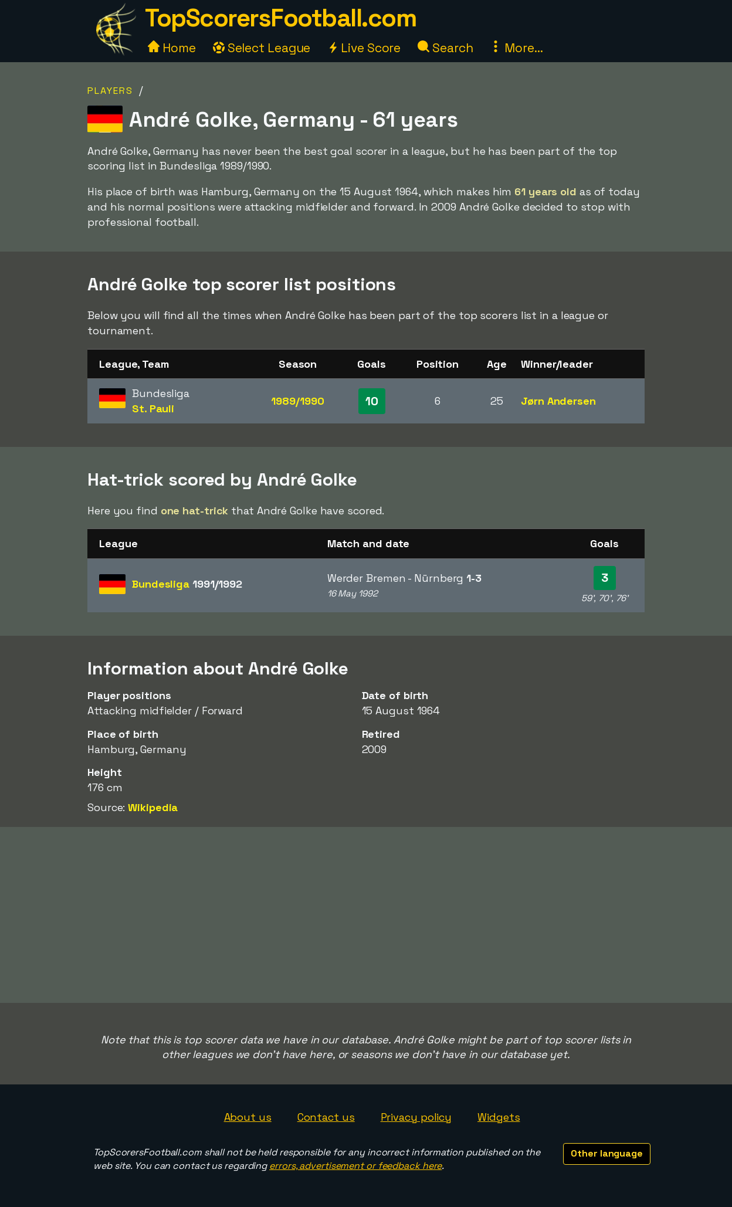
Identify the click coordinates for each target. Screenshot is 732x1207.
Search (445, 48)
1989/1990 (297, 401)
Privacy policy (416, 1117)
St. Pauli (153, 408)
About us (248, 1117)
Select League (262, 48)
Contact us (326, 1117)
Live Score (364, 48)
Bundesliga (187, 584)
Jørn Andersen (558, 401)
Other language (607, 1153)
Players (110, 90)
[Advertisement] (366, 915)
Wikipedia (153, 807)
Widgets (498, 1117)
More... (516, 48)
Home (172, 48)
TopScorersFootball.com (280, 17)
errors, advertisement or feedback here (355, 1165)
